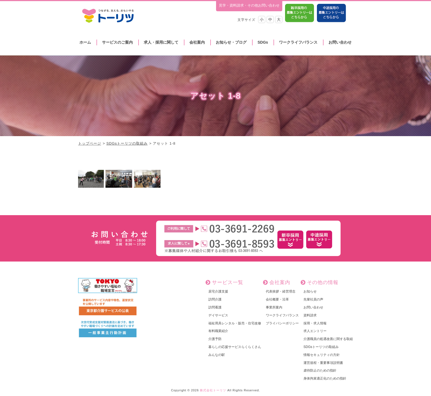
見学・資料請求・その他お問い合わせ (249, 5)
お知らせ (310, 291)
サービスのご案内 (117, 42)
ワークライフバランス (298, 42)
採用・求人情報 (315, 323)
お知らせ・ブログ (231, 42)
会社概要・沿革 (277, 299)
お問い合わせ (340, 42)
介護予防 (215, 339)
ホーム (85, 42)
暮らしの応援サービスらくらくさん (234, 347)
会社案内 (197, 42)
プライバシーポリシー (282, 323)
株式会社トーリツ (213, 390)
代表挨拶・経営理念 (280, 291)
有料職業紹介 (218, 331)
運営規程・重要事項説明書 (323, 363)
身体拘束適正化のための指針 (324, 378)
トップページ (89, 143)
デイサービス (218, 315)
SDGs (263, 42)
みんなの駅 (216, 355)
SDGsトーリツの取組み (127, 143)
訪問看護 (215, 307)
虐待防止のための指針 (319, 370)
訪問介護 (215, 299)
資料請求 (310, 315)
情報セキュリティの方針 (321, 355)
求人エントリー (315, 331)
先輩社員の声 (313, 299)
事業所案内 (274, 307)
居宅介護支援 (218, 291)
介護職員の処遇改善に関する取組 (328, 339)
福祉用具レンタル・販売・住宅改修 (234, 323)
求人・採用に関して (161, 42)
